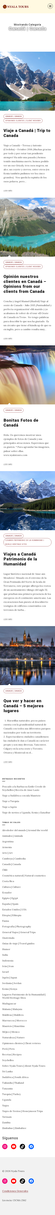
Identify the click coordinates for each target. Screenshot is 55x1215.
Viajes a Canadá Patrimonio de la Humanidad (20, 559)
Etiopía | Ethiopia (11, 915)
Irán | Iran (8, 966)
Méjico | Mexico (11, 1031)
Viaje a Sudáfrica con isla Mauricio (21, 795)
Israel (5, 971)
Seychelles (8, 1060)
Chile (5, 869)
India (5, 954)
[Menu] (50, 6)
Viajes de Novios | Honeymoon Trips (22, 1111)
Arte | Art (7, 852)
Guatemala (8, 937)
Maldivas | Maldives (13, 1014)
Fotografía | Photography (16, 926)
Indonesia (7, 960)
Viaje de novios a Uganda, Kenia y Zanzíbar (26, 812)
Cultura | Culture (11, 886)
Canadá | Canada (13, 116)
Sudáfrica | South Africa (15, 1077)
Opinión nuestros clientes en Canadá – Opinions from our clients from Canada (25, 284)
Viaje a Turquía (10, 801)
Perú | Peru (8, 1048)
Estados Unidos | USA (14, 909)
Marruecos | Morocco (14, 1020)
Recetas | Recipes (12, 1054)
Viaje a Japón (9, 806)
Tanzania (7, 1088)
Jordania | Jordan (11, 983)
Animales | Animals (12, 835)
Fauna (5, 920)
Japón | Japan (9, 977)
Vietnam (7, 1116)
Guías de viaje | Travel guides (18, 943)
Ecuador (7, 892)
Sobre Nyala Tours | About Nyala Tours (23, 1065)
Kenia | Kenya (9, 988)
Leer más (8, 191)
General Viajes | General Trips (19, 932)
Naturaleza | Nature (13, 1037)
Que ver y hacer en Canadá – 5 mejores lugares (24, 705)
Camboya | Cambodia (14, 858)
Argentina (7, 841)
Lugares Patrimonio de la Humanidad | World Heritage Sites (24, 542)
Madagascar (9, 1003)
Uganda (6, 1099)
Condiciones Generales (15, 1190)
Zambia (6, 1122)
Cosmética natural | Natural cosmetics (24, 875)
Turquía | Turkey (11, 1094)
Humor (6, 949)
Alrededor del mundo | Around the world (25, 830)
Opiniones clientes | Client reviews (23, 121)
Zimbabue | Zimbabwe (14, 1128)
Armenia (7, 847)
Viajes (5, 1105)
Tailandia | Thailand (13, 1082)
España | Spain (10, 903)
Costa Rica (8, 881)
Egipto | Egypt (10, 898)
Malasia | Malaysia (12, 1009)
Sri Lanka (7, 1071)
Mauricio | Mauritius (13, 1026)
